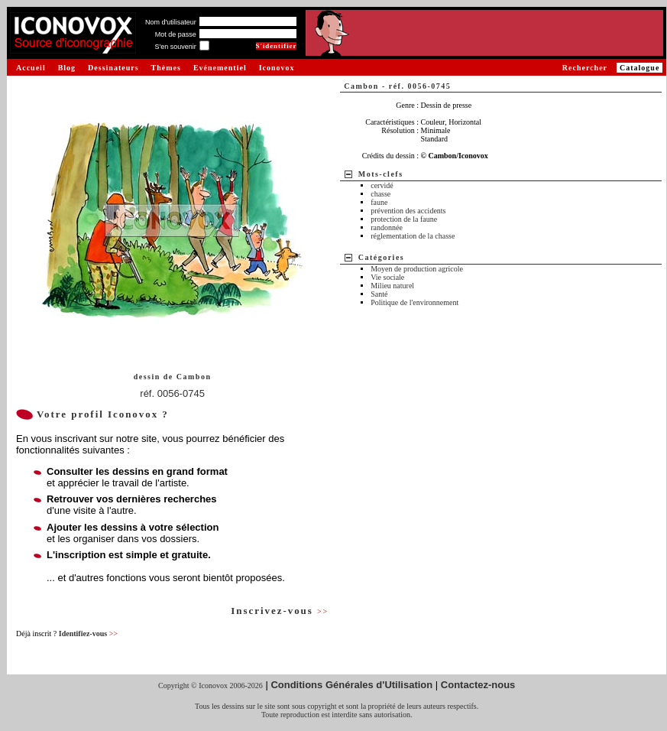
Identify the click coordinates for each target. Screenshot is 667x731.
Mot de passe (175, 34)
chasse (380, 194)
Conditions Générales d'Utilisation (351, 684)
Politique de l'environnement (414, 302)
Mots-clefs (380, 174)
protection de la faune (404, 219)
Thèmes (166, 67)
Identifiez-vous (88, 633)
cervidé (382, 185)
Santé (379, 294)
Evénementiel (220, 67)
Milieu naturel (392, 285)
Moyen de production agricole (417, 269)
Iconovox (277, 67)
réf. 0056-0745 (172, 393)
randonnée (387, 227)
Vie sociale (387, 277)
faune (379, 202)
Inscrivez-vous (280, 610)
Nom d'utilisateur (170, 22)
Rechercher (584, 67)
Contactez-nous (478, 684)
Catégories (381, 257)
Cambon (194, 376)
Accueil (31, 67)
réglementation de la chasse (413, 236)
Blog (67, 67)
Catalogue (639, 67)
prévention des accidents (408, 210)
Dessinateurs (113, 67)
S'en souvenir (175, 46)
